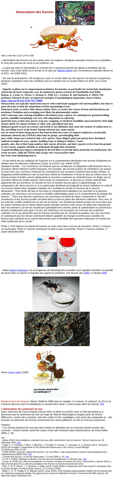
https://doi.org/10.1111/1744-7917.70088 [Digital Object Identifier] (21, 100)
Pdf (102, 404)
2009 (86, 273)
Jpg (67, 457)
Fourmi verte (14, 372)
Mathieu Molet (64, 70)
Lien (19, 442)
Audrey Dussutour (18, 270)
